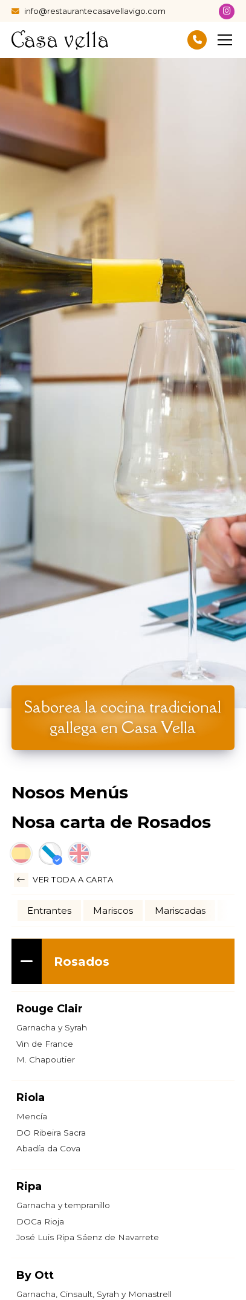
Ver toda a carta (64, 880)
